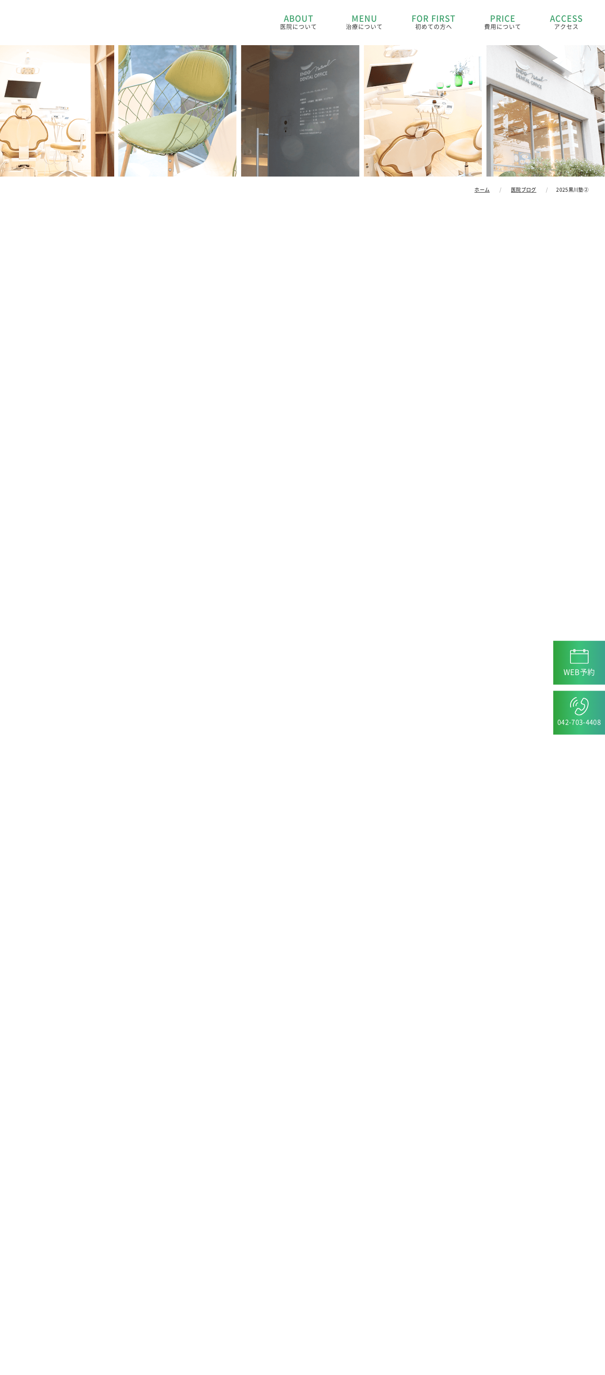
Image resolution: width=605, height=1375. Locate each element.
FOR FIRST (433, 22)
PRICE (502, 22)
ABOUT (298, 22)
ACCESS (566, 22)
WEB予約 (579, 671)
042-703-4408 (579, 721)
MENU (364, 22)
